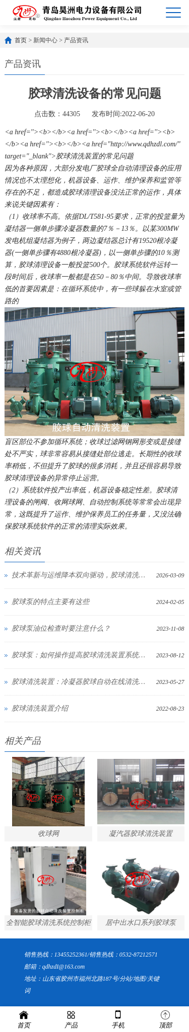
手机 (117, 1018)
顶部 (165, 1018)
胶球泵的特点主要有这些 (50, 602)
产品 (71, 1018)
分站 (125, 978)
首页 (21, 40)
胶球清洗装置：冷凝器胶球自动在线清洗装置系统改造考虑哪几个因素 (81, 681)
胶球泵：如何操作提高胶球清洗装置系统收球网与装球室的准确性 (81, 655)
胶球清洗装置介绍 (40, 708)
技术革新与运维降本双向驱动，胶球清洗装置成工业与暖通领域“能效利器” (81, 575)
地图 (139, 978)
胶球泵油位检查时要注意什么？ (61, 628)
